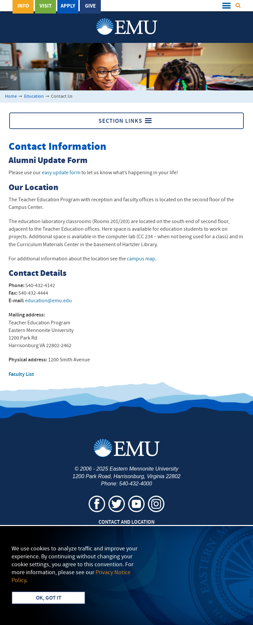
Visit (46, 6)
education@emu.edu (48, 301)
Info (23, 6)
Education (34, 96)
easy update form (61, 173)
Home (11, 96)
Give (90, 6)
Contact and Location (126, 522)
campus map (141, 259)
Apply (68, 6)
